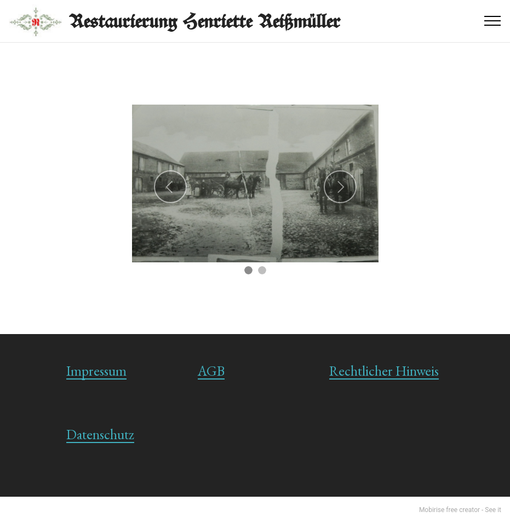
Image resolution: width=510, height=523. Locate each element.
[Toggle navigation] (492, 20)
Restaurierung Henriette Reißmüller (204, 21)
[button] (170, 186)
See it (493, 510)
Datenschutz (100, 434)
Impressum (96, 370)
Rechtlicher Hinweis (384, 370)
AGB (211, 370)
